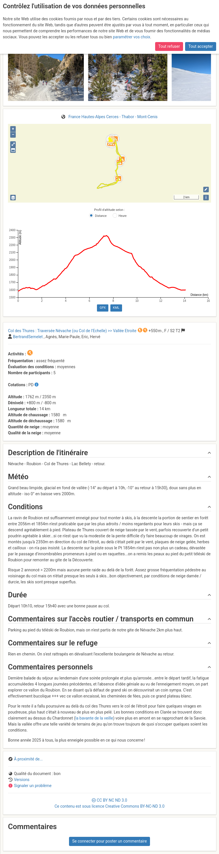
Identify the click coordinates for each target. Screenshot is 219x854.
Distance (101, 216)
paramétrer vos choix (131, 36)
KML (116, 308)
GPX (103, 308)
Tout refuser (169, 45)
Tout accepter (200, 45)
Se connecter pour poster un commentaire (109, 841)
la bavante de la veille (94, 718)
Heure (123, 216)
